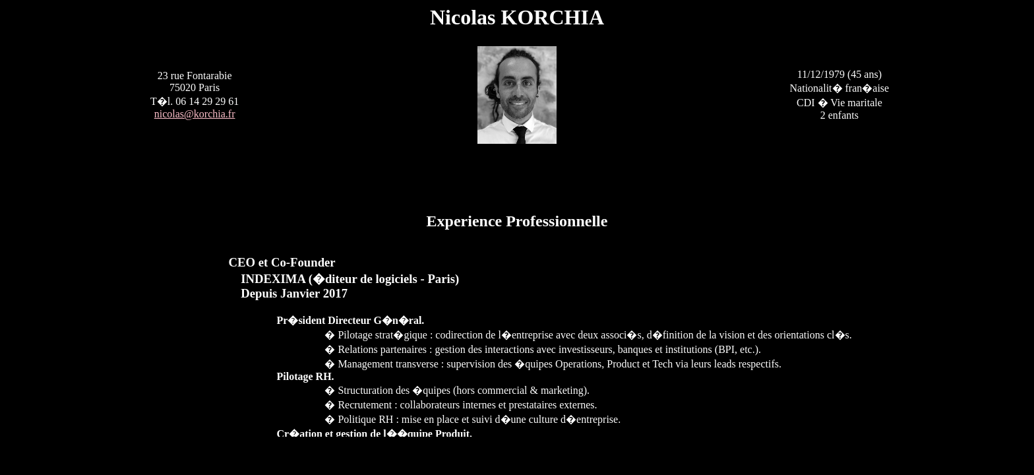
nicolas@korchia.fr (194, 113)
